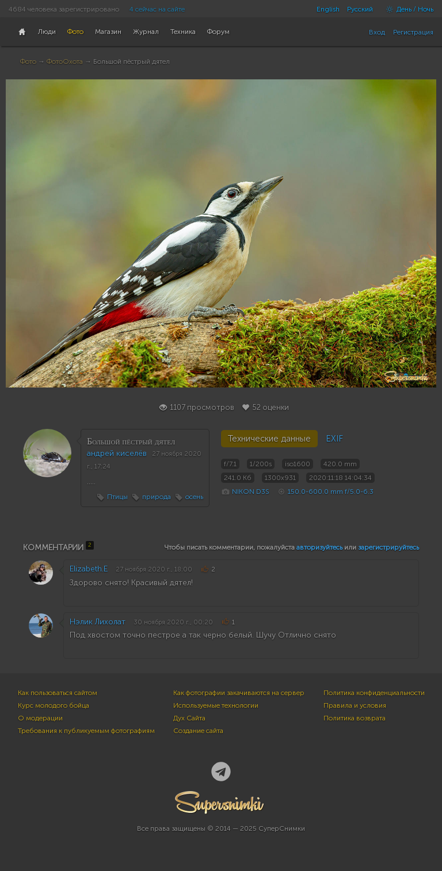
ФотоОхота (65, 61)
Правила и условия (354, 705)
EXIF (334, 438)
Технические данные (269, 438)
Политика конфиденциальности (374, 693)
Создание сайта (198, 731)
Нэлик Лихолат (97, 622)
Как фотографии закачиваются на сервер (238, 693)
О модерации (40, 718)
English (328, 9)
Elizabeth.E (89, 569)
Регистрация (413, 32)
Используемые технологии (215, 705)
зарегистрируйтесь (388, 547)
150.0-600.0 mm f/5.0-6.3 (331, 492)
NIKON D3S (250, 492)
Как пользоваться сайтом (57, 693)
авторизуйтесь (319, 547)
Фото (28, 61)
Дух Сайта (189, 718)
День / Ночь (406, 9)
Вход (377, 32)
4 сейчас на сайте (157, 9)
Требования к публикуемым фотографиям (86, 731)
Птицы (117, 497)
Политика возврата (354, 718)
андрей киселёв (117, 453)
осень (194, 497)
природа (156, 497)
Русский (360, 9)
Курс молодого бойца (53, 705)
